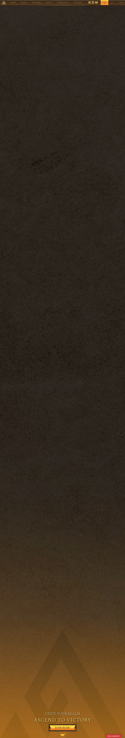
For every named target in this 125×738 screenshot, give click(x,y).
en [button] (119, 2)
